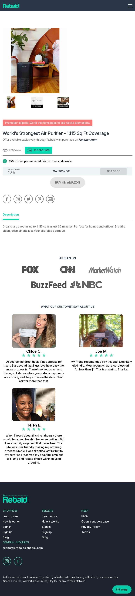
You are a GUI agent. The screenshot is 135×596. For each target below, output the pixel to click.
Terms (85, 532)
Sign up (7, 532)
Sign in (7, 526)
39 (35, 150)
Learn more (10, 516)
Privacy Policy (90, 526)
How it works (11, 521)
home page (49, 122)
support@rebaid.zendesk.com (23, 548)
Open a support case (95, 521)
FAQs (84, 516)
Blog (6, 537)
